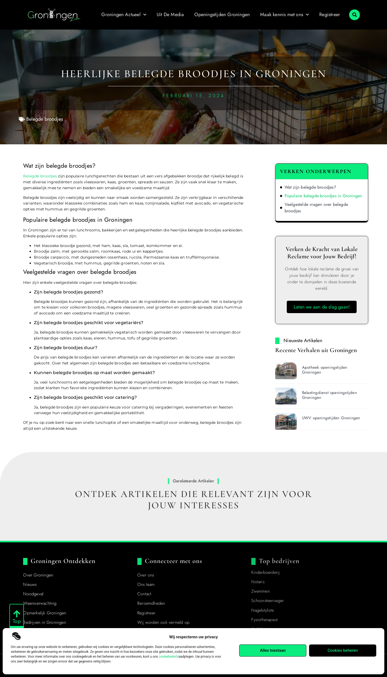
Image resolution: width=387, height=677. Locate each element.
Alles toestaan (273, 650)
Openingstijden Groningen (222, 14)
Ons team (146, 584)
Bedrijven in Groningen (44, 622)
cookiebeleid (168, 656)
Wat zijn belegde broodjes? (310, 187)
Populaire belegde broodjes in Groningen (323, 196)
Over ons (145, 575)
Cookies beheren (343, 650)
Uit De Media (170, 14)
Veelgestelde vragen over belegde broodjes (316, 207)
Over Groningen (38, 575)
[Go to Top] (17, 614)
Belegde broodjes (44, 119)
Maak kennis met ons (284, 14)
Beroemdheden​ (151, 603)
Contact (144, 594)
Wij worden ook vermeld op (163, 622)
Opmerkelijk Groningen (44, 613)
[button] (354, 14)
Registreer (329, 14)
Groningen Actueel (123, 14)
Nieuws (30, 584)
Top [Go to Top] (17, 621)
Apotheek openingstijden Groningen (324, 369)
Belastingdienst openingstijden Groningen (329, 395)
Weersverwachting (39, 603)
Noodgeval (33, 594)
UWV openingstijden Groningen (331, 418)
